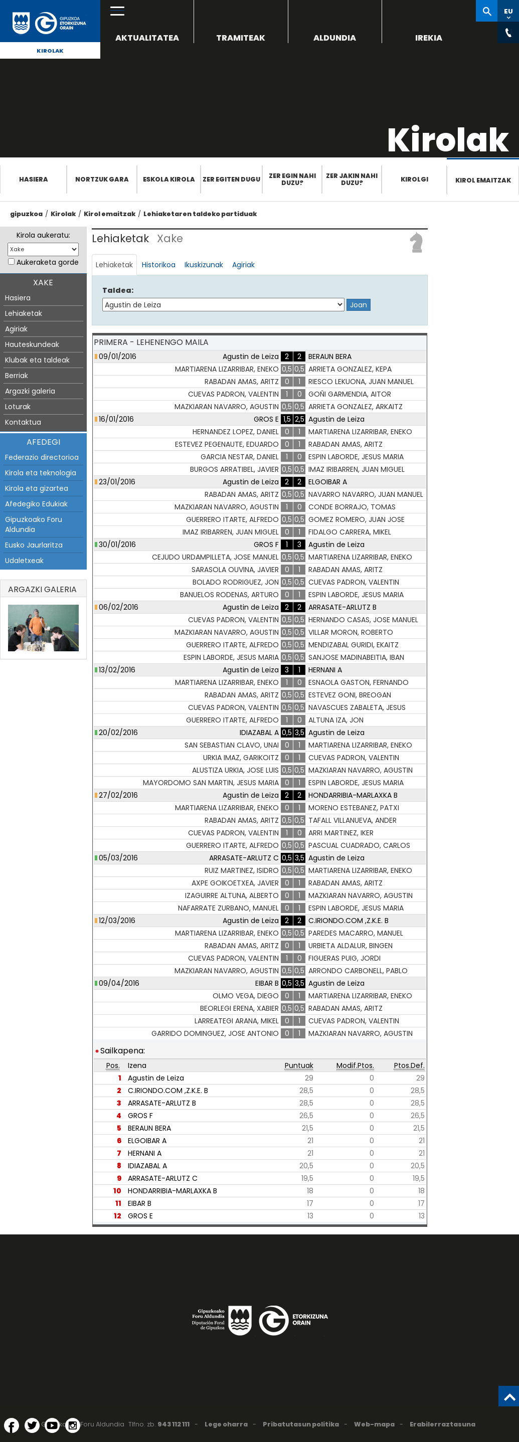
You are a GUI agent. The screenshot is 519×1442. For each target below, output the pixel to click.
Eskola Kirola (169, 179)
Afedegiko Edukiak (36, 504)
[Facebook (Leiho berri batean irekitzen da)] (11, 1425)
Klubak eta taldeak (37, 360)
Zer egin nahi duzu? (292, 179)
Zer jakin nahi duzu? (352, 179)
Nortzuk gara (102, 179)
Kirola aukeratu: (43, 235)
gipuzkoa (26, 214)
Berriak (16, 376)
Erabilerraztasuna (442, 1424)
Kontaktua (23, 422)
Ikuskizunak (204, 265)
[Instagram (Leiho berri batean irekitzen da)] (72, 1425)
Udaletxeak (24, 561)
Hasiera (33, 179)
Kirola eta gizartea (36, 488)
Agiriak (16, 329)
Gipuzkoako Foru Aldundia (33, 524)
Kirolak (50, 51)
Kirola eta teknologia (40, 473)
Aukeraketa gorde (48, 262)
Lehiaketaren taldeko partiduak (200, 214)
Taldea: (117, 290)
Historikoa (159, 265)
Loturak (18, 407)
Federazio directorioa (42, 457)
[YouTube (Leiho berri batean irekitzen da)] (52, 1425)
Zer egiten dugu (231, 179)
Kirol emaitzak (483, 180)
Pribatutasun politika (301, 1424)
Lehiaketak (23, 313)
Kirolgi (414, 179)
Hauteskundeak (32, 344)
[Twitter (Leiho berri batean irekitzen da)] (32, 1425)
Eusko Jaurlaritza (34, 545)
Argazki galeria (30, 391)
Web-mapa (374, 1424)
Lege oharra (226, 1424)
